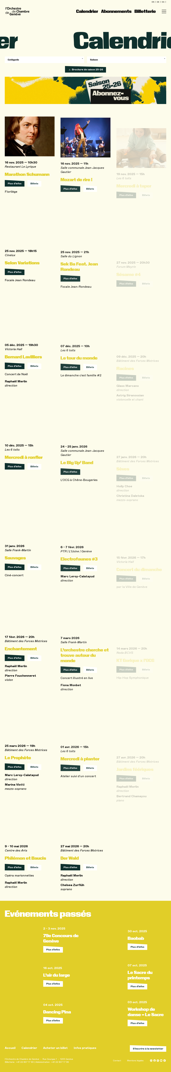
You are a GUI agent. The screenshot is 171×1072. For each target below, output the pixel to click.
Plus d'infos (14, 188)
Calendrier (87, 11)
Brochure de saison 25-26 (85, 69)
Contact (117, 1060)
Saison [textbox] (94, 59)
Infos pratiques (85, 1048)
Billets (34, 188)
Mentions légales (135, 1060)
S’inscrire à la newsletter (148, 1048)
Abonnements (116, 11)
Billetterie (145, 11)
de (158, 2)
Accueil (10, 1048)
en (153, 2)
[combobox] (44, 59)
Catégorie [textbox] (13, 59)
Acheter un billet (55, 1048)
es (163, 2)
